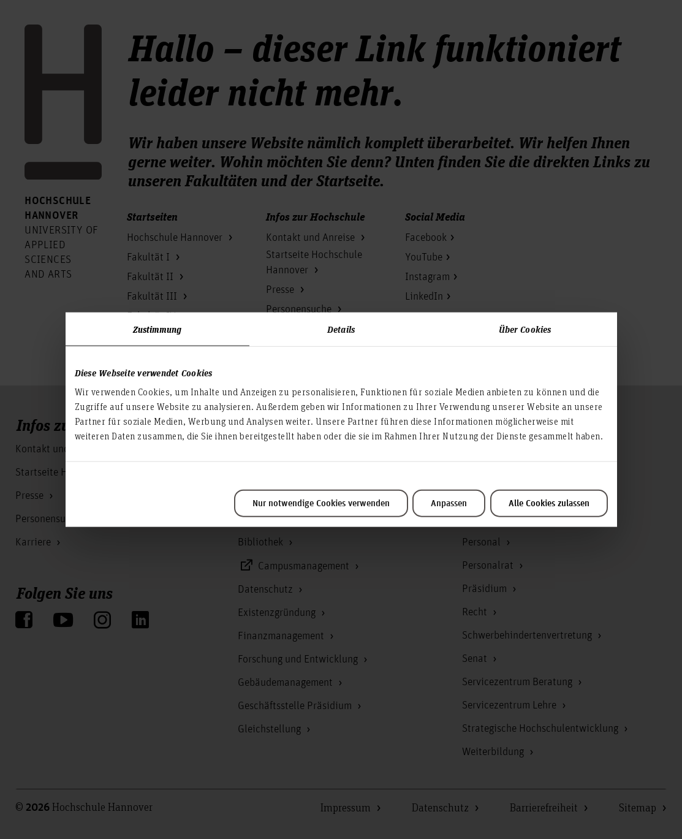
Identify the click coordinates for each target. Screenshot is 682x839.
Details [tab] (341, 328)
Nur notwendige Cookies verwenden (321, 504)
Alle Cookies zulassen (549, 504)
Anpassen (449, 504)
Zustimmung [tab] (157, 328)
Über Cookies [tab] (525, 328)
